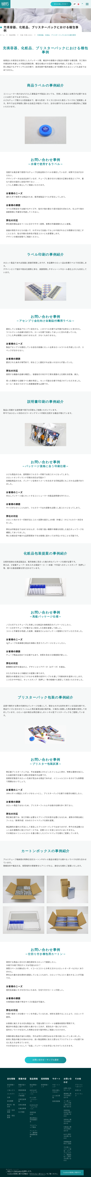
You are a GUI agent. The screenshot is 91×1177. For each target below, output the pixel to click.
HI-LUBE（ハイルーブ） (33, 1099)
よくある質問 (56, 1097)
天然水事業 (22, 1105)
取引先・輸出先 (11, 1106)
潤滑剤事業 (22, 1090)
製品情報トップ (33, 1086)
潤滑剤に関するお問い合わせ (67, 1095)
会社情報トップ (11, 1086)
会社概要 (10, 1101)
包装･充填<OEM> (26, 35)
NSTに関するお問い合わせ (67, 1136)
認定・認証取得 (11, 1116)
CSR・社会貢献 (11, 1111)
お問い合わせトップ (67, 1089)
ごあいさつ (11, 1090)
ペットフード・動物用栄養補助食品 (33, 1133)
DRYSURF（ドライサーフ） (33, 1092)
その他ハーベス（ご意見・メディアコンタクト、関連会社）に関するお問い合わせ (67, 1153)
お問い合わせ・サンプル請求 (45, 1059)
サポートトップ (56, 1086)
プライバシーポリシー (79, 1086)
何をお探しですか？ (56, 1091)
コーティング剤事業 (22, 1095)
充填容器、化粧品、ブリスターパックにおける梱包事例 (56, 35)
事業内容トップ (22, 1086)
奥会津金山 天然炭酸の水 (34, 1120)
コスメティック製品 (33, 1126)
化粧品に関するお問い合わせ (67, 1129)
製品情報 (12, 35)
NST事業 (21, 1112)
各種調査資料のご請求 (67, 1143)
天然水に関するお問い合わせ (67, 1121)
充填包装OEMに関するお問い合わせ (68, 1113)
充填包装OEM (33, 1113)
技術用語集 (56, 1101)
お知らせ (78, 1090)
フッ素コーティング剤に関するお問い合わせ (67, 1104)
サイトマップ (79, 1095)
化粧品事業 (22, 1108)
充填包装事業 (22, 1100)
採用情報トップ (45, 1086)
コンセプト (11, 1094)
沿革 (8, 1097)
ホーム (2, 35)
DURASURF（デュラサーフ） (34, 1107)
